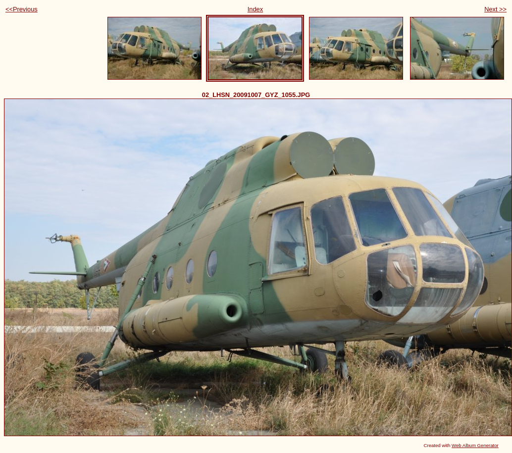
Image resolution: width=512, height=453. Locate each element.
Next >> (495, 9)
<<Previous (21, 9)
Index (255, 9)
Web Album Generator (475, 445)
